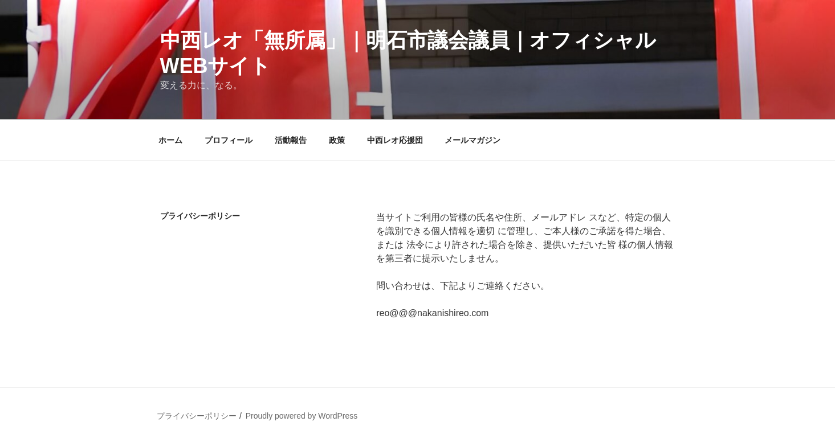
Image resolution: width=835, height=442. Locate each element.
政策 (337, 140)
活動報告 (291, 140)
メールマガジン (472, 140)
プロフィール (228, 140)
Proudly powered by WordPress (302, 415)
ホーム (170, 140)
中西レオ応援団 (395, 140)
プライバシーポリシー (197, 415)
